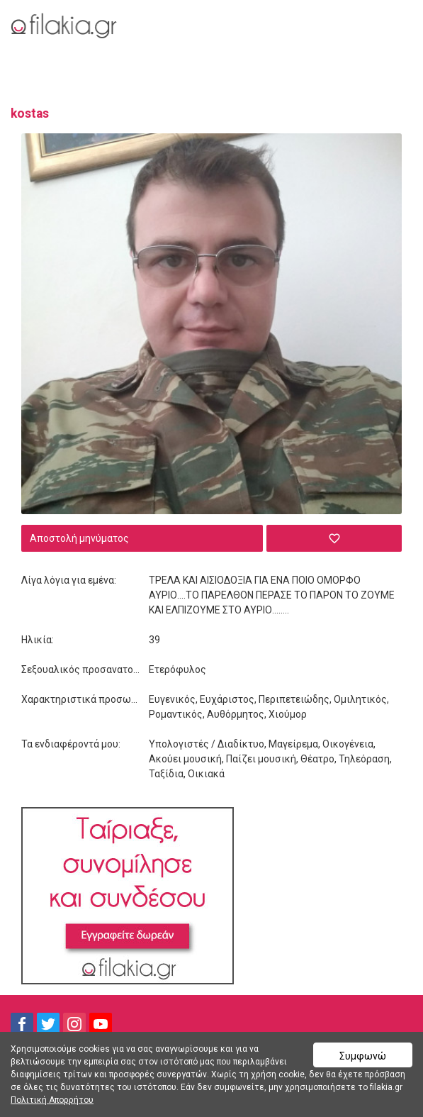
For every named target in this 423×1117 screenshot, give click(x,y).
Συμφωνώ (362, 1056)
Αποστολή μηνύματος (79, 538)
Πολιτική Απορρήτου (52, 1100)
